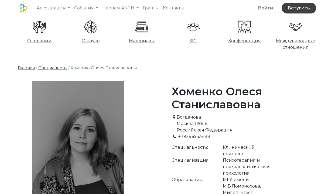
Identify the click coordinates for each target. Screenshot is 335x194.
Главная (26, 67)
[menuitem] (151, 8)
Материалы (142, 40)
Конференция (244, 40)
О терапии (39, 40)
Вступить (299, 8)
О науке (91, 40)
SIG (193, 40)
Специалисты (52, 67)
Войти (265, 8)
